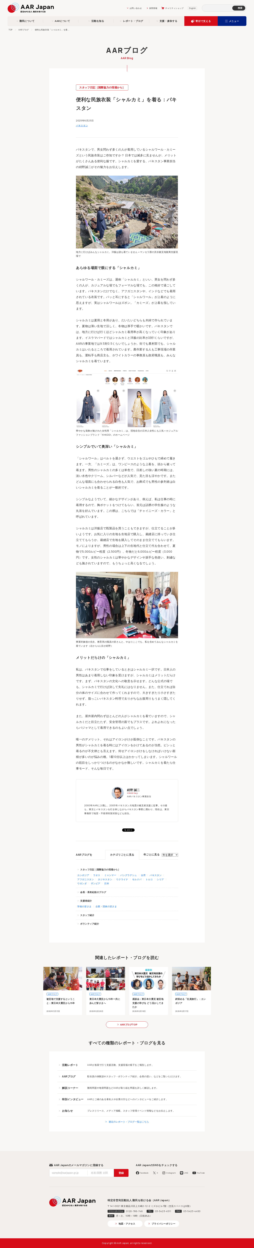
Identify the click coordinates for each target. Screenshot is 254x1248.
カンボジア (83, 875)
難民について (27, 21)
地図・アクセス (127, 1223)
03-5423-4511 (163, 1211)
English (192, 8)
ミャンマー (110, 875)
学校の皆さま (84, 906)
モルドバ (137, 879)
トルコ (149, 879)
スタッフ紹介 (87, 915)
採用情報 (153, 8)
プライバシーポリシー (163, 1223)
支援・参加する (168, 21)
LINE (186, 1173)
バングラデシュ (128, 875)
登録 (121, 1173)
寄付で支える (203, 21)
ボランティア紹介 (89, 923)
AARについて (62, 21)
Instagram (171, 1173)
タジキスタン (105, 879)
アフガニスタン (85, 879)
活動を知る (97, 21)
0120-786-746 (134, 1211)
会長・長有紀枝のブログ (93, 892)
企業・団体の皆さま (106, 906)
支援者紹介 (86, 900)
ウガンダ (82, 883)
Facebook (144, 1173)
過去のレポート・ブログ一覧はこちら (129, 1121)
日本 (106, 883)
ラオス (96, 875)
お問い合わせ (136, 8)
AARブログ (23, 29)
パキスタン (82, 125)
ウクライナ (122, 879)
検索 (240, 7)
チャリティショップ (174, 8)
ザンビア (95, 883)
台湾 (143, 875)
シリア (160, 879)
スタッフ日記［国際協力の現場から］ (102, 87)
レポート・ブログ (133, 21)
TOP (10, 29)
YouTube (201, 1173)
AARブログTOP (128, 1024)
